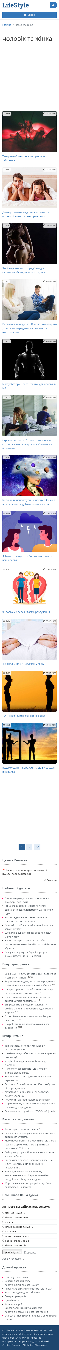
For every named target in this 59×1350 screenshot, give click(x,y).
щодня (7, 1222)
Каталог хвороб (13, 1304)
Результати (30, 1252)
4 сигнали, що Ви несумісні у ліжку (23, 664)
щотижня (9, 1231)
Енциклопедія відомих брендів (22, 1292)
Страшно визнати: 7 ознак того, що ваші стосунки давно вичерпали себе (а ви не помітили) (27, 444)
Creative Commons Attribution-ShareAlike (24, 1345)
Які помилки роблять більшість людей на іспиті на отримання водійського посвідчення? (29, 1163)
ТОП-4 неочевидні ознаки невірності (24, 715)
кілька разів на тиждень (17, 1226)
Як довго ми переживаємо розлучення (26, 612)
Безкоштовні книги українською (23, 1307)
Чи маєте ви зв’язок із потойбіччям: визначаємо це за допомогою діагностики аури (29, 909)
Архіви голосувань (13, 1258)
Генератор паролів (15, 1296)
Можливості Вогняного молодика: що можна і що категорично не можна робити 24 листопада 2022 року (30, 1144)
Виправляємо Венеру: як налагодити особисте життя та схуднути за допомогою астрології (29, 1008)
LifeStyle (15, 5)
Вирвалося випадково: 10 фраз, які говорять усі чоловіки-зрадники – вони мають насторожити (29, 328)
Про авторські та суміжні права (20, 1337)
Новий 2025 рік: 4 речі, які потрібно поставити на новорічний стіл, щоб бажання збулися (30, 944)
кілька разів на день (15, 1217)
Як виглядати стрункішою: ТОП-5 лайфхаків (30, 1111)
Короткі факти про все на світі (22, 1284)
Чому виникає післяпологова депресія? (27, 1099)
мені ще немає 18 (13, 1212)
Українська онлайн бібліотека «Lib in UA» (28, 1288)
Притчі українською (16, 1277)
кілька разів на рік (14, 1245)
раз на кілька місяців (15, 1240)
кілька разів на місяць (16, 1235)
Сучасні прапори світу (17, 1280)
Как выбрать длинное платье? (22, 1129)
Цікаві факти (12, 1300)
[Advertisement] (29, 75)
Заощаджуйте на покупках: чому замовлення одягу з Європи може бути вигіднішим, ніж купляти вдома (27, 1175)
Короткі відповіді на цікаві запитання (26, 1311)
